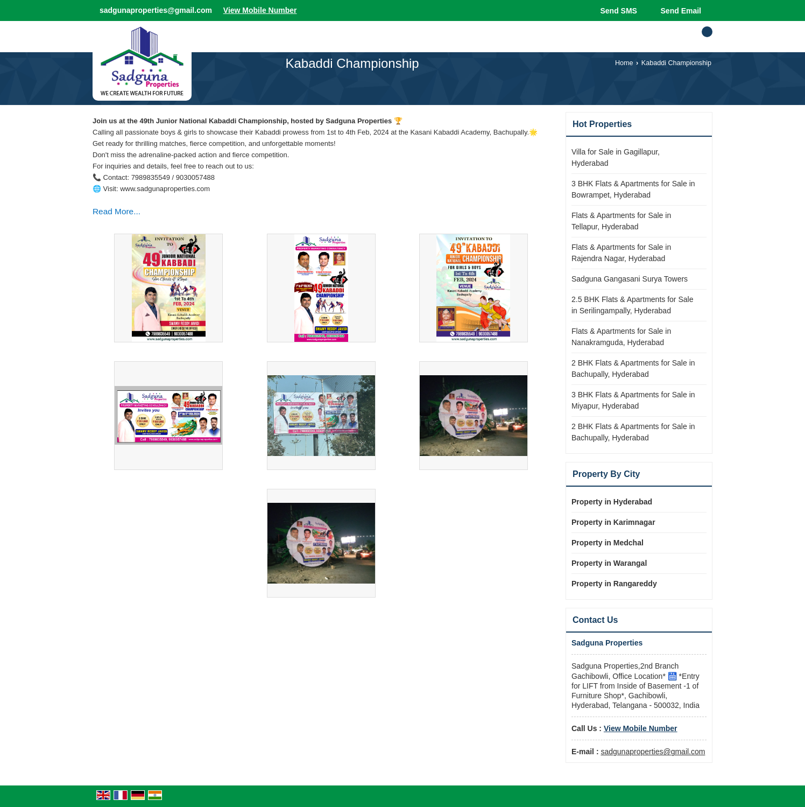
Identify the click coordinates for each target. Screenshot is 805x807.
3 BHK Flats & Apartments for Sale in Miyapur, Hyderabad (633, 400)
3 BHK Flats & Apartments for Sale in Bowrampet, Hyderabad (633, 189)
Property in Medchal (607, 542)
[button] (260, 10)
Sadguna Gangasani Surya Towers (629, 279)
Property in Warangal (609, 563)
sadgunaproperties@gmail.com (156, 10)
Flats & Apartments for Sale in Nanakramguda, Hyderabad (621, 337)
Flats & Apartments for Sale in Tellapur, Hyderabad (621, 221)
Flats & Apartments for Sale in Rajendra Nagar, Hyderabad (621, 253)
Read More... (116, 211)
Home (624, 63)
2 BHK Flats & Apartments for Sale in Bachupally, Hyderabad (633, 368)
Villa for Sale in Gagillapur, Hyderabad (615, 157)
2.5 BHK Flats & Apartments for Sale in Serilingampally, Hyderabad (632, 305)
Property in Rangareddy (614, 583)
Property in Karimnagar (613, 522)
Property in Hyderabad (611, 501)
